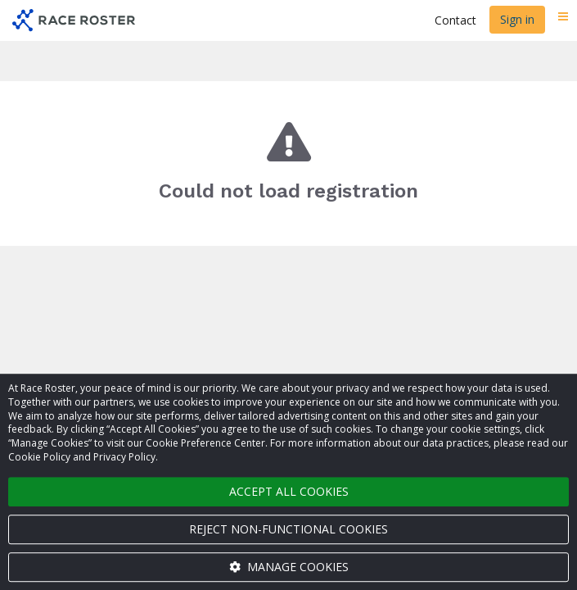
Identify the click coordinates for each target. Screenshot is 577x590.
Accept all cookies (289, 491)
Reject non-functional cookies (288, 529)
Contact (455, 20)
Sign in (517, 19)
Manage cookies (289, 566)
